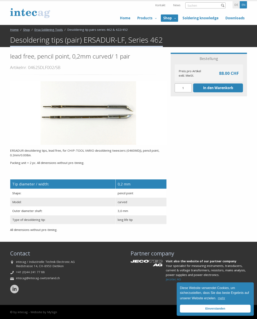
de (236, 5)
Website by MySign (44, 312)
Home (125, 18)
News (177, 5)
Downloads (235, 18)
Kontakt (160, 5)
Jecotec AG (173, 279)
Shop (167, 18)
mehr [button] (221, 298)
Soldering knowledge (200, 18)
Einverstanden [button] (215, 308)
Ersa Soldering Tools (48, 30)
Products (144, 18)
